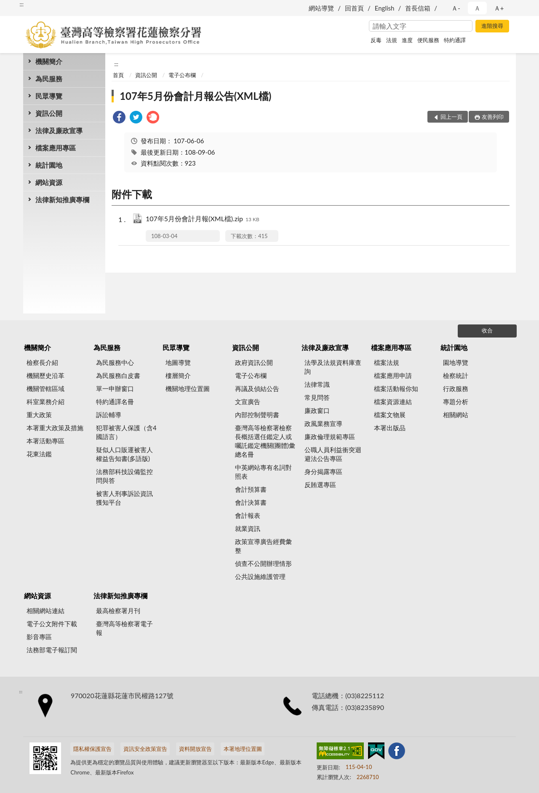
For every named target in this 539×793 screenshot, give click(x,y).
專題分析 (455, 401)
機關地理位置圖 (187, 388)
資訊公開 (48, 113)
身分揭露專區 (323, 471)
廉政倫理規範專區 (329, 436)
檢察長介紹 (42, 362)
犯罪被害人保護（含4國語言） (126, 432)
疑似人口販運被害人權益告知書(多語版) (124, 454)
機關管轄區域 (45, 388)
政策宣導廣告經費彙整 (263, 546)
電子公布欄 (182, 75)
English (385, 8)
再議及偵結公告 (257, 388)
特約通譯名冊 (115, 401)
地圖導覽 (178, 362)
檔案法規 (386, 362)
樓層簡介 (178, 375)
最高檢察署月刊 (118, 610)
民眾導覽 (48, 96)
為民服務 (48, 79)
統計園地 (48, 165)
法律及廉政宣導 (59, 130)
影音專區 (39, 636)
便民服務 (428, 40)
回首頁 (354, 8)
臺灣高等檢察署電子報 (124, 628)
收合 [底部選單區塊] (487, 330)
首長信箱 (417, 8)
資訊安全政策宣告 (145, 748)
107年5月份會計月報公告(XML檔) (195, 96)
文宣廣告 (247, 401)
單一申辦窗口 (115, 388)
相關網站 (455, 414)
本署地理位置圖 (243, 748)
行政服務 (455, 388)
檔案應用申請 (393, 375)
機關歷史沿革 (45, 375)
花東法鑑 (39, 454)
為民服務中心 (115, 362)
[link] (119, 118)
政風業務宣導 (323, 423)
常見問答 (317, 397)
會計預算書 (251, 489)
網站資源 (48, 182)
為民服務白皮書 (118, 375)
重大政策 (39, 414)
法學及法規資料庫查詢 (332, 367)
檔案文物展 (390, 414)
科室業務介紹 (45, 401)
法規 (391, 40)
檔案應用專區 (55, 148)
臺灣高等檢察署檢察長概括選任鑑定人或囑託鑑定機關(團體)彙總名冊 (265, 441)
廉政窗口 (317, 410)
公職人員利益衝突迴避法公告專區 (332, 454)
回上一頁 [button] (451, 116)
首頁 (118, 75)
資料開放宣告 (195, 748)
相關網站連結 (45, 610)
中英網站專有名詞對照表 (263, 471)
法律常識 (317, 384)
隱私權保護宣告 (92, 748)
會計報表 (247, 515)
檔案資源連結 (393, 401)
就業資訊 (247, 528)
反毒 (376, 40)
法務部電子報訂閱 (52, 650)
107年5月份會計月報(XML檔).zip (202, 219)
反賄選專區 (320, 484)
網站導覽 (321, 8)
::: (21, 4)
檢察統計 (455, 375)
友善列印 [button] (493, 116)
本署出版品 (390, 427)
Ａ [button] (477, 8)
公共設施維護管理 (260, 576)
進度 (407, 40)
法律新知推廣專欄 (62, 200)
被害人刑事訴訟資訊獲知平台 (124, 498)
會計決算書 (251, 502)
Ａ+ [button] (499, 8)
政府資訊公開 (254, 362)
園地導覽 (455, 362)
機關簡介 (48, 61)
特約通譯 (455, 40)
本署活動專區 (45, 441)
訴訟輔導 (108, 414)
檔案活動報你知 (396, 388)
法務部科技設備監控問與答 (124, 476)
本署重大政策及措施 (55, 427)
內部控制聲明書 (257, 414)
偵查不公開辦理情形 (263, 563)
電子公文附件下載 (52, 623)
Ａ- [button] (455, 8)
